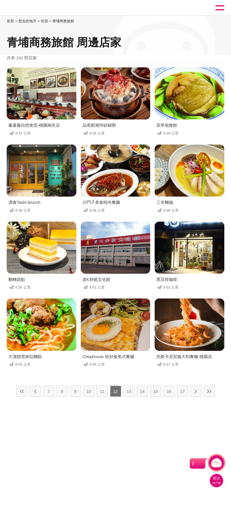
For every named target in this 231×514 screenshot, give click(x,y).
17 (182, 391)
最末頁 (209, 391)
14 (142, 391)
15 (155, 391)
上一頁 (35, 391)
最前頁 (22, 391)
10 (88, 391)
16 (169, 391)
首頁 (10, 21)
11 (102, 391)
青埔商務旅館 (63, 21)
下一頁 (195, 391)
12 (115, 391)
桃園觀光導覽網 (27, 8)
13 (129, 391)
